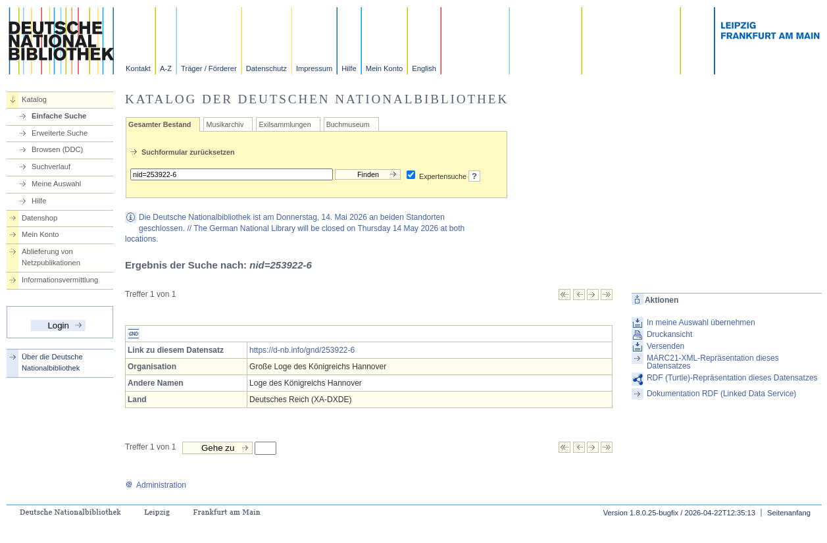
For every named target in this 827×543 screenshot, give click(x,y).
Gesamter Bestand (159, 124)
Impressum (314, 68)
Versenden (665, 346)
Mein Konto (384, 68)
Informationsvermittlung (60, 280)
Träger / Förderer (209, 68)
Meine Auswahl (56, 184)
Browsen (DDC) (57, 149)
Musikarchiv (224, 124)
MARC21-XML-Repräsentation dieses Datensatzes (713, 362)
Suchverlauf (51, 166)
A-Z (166, 68)
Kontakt (138, 68)
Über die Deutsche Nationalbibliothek (52, 362)
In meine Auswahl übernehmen (701, 322)
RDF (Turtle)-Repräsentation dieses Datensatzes (732, 377)
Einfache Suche (59, 116)
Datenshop (39, 218)
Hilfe (348, 68)
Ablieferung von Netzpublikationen (51, 257)
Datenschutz (266, 68)
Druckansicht (669, 334)
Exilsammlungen (285, 124)
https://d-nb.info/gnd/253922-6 (302, 350)
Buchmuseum (348, 124)
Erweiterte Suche (60, 133)
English (424, 68)
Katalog (34, 99)
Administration (155, 485)
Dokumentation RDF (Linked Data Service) (721, 393)
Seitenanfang (789, 513)
